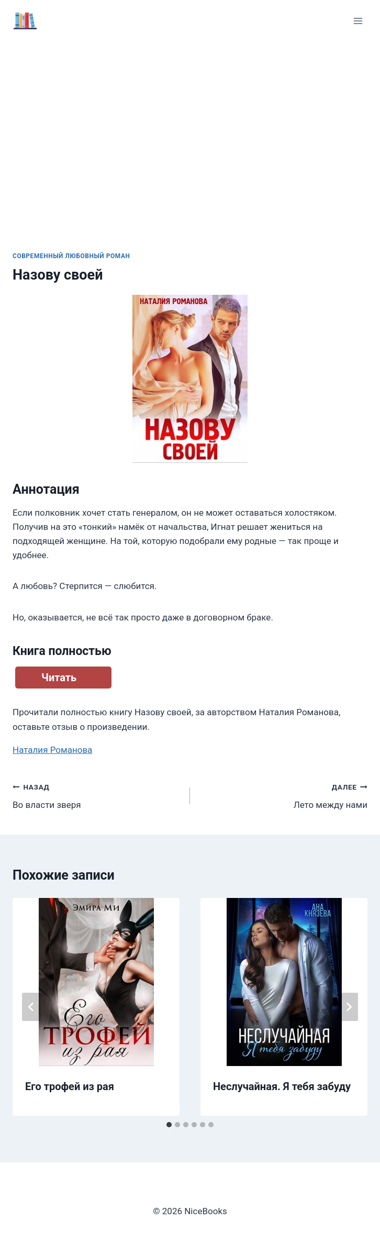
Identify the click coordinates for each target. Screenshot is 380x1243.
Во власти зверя (97, 795)
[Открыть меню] (357, 21)
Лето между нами (283, 795)
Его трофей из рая (69, 1086)
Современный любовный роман (71, 256)
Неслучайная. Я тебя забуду (282, 1086)
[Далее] (348, 1007)
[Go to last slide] (31, 1007)
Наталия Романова (52, 750)
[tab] (169, 1124)
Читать (58, 677)
